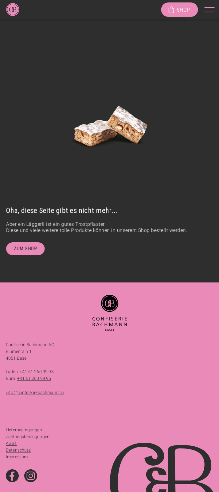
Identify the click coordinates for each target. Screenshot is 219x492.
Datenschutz (18, 450)
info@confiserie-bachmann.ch (35, 392)
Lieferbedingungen (24, 429)
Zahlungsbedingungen (27, 436)
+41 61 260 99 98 (37, 371)
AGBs (11, 443)
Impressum (17, 456)
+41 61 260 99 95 (34, 378)
